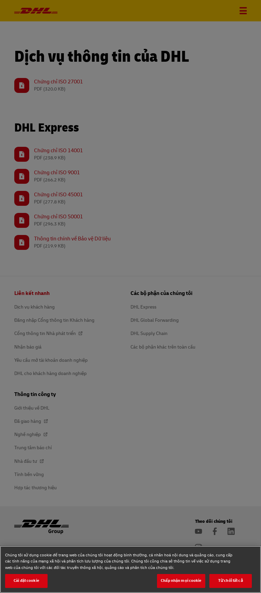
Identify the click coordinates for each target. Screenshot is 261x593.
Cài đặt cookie (26, 580)
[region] (130, 569)
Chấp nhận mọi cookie (181, 580)
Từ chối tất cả (230, 580)
